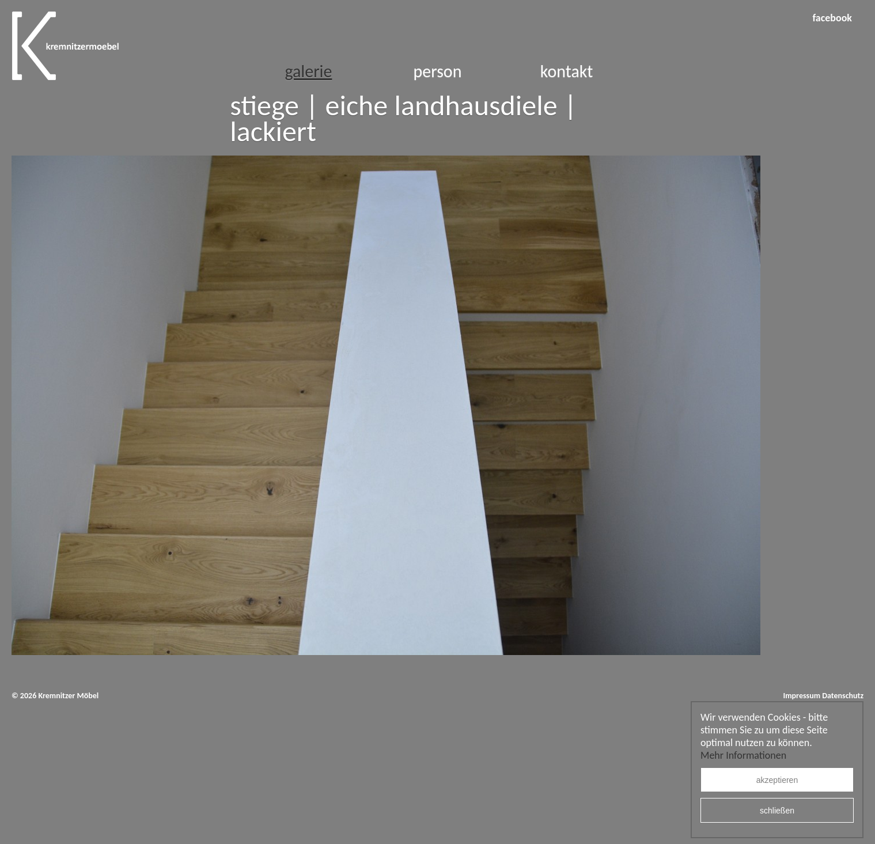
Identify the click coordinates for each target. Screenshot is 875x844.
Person (438, 71)
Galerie (308, 71)
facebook (832, 18)
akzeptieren (777, 780)
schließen (777, 810)
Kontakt (566, 71)
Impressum (801, 696)
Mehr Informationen (743, 755)
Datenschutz (842, 696)
